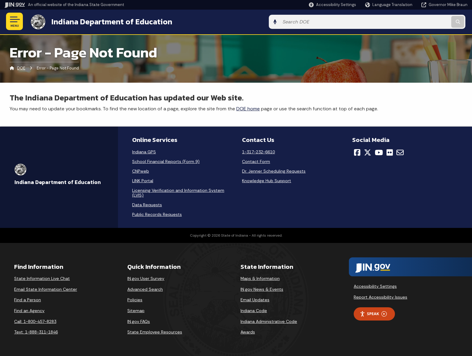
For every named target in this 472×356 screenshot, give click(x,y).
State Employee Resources (154, 331)
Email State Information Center (45, 288)
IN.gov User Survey (145, 278)
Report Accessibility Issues (380, 296)
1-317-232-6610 (258, 151)
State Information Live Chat (42, 278)
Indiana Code (254, 309)
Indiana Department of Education (109, 21)
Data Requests (147, 204)
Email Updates (255, 299)
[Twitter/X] (367, 151)
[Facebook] (357, 151)
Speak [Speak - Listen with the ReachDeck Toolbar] (373, 313)
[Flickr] (390, 151)
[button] (332, 5)
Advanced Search (145, 288)
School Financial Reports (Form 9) (166, 161)
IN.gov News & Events (262, 288)
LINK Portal (142, 180)
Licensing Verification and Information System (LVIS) (178, 192)
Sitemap (135, 309)
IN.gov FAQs (138, 320)
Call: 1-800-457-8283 (35, 320)
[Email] (400, 151)
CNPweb (140, 170)
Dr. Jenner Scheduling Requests (274, 170)
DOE (21, 67)
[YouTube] (379, 151)
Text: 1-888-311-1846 (36, 331)
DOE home (248, 108)
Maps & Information (260, 278)
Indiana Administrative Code (269, 320)
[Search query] (414, 21)
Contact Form (256, 161)
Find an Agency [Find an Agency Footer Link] (29, 309)
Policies (134, 299)
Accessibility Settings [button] (375, 285)
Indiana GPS (144, 151)
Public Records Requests (157, 213)
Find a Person (27, 299)
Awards (248, 331)
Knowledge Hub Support (266, 180)
